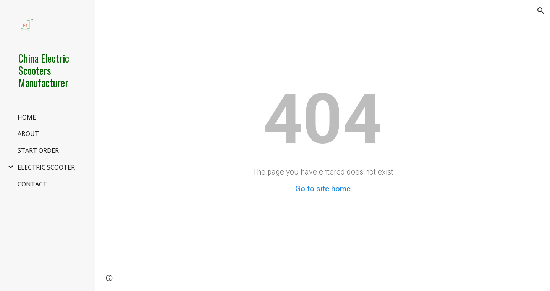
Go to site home (323, 188)
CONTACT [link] (32, 184)
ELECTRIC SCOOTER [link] (46, 167)
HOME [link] (27, 117)
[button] (541, 11)
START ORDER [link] (38, 150)
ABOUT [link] (28, 133)
